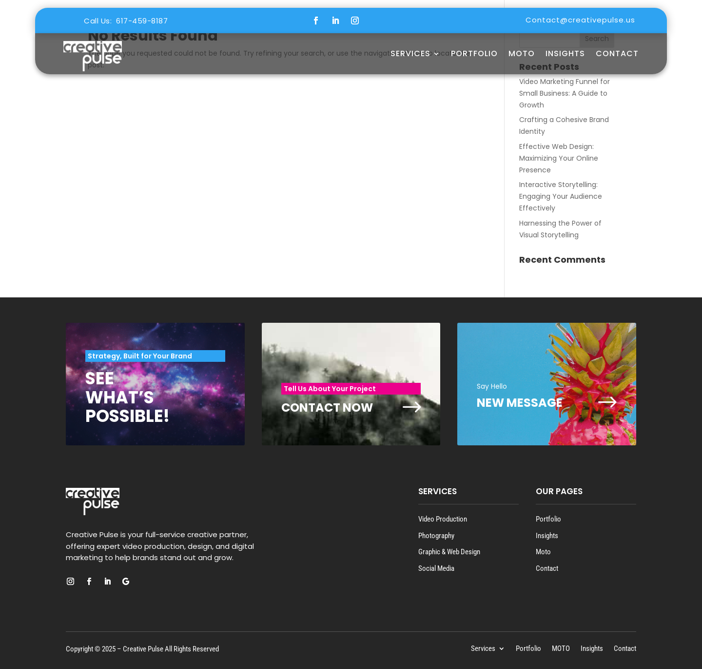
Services (410, 53)
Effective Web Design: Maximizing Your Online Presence (558, 158)
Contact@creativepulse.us (580, 20)
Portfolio (474, 53)
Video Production (442, 519)
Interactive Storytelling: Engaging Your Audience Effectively (560, 196)
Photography (436, 535)
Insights (565, 53)
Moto (543, 551)
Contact (617, 53)
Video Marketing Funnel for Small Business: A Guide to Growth (564, 93)
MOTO (521, 53)
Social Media (436, 568)
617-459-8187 (142, 21)
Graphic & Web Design (449, 551)
